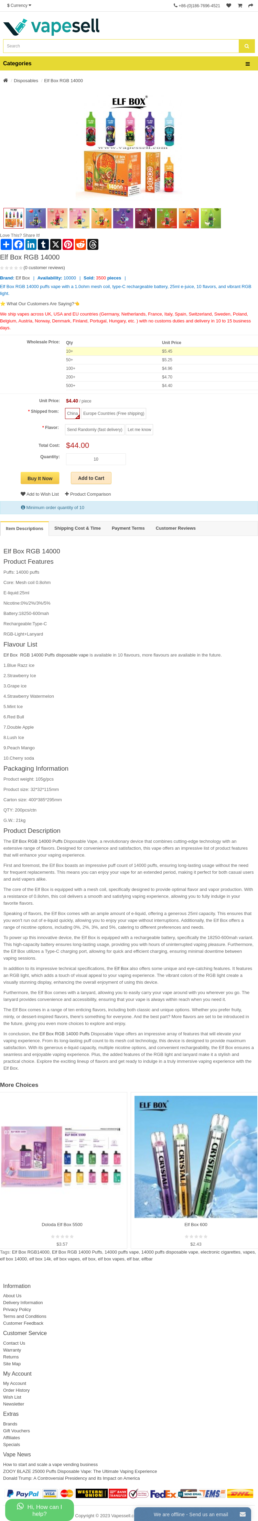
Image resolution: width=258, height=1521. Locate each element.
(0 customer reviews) (44, 267)
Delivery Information (23, 1302)
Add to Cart (91, 478)
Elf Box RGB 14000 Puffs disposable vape (45, 655)
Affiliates (11, 1437)
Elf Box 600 (195, 1224)
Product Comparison (88, 494)
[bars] (248, 64)
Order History (16, 1390)
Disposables (26, 80)
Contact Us (14, 1343)
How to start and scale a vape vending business (50, 1464)
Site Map (12, 1363)
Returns (11, 1356)
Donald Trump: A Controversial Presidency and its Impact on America (71, 1478)
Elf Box (23, 277)
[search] (247, 46)
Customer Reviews (176, 528)
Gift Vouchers (16, 1430)
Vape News (17, 1454)
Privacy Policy (17, 1309)
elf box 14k (40, 1258)
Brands (10, 1423)
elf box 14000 (13, 1258)
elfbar (147, 1258)
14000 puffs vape (122, 1252)
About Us (12, 1295)
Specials (11, 1444)
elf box (88, 1258)
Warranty (12, 1350)
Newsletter (13, 1404)
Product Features (28, 561)
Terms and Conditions (24, 1316)
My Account (14, 1383)
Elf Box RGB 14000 (63, 80)
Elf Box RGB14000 (31, 1252)
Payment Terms (128, 528)
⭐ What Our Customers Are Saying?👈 (39, 303)
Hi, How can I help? (39, 1509)
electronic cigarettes (220, 1252)
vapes (249, 1252)
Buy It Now (40, 478)
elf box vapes (66, 1258)
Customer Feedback (23, 1323)
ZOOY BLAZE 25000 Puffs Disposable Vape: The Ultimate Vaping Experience (80, 1471)
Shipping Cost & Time (77, 528)
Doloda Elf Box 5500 (62, 1224)
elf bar (133, 1258)
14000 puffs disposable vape (169, 1252)
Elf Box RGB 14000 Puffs (37, 841)
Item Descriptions (24, 528)
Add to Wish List (40, 494)
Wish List (12, 1397)
